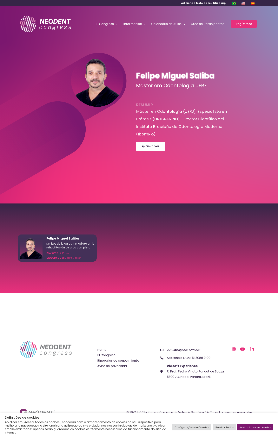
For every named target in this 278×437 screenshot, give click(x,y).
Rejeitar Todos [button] (224, 427)
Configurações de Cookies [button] (192, 427)
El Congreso (107, 24)
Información (134, 24)
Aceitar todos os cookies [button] (255, 427)
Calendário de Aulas (168, 24)
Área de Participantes (207, 24)
